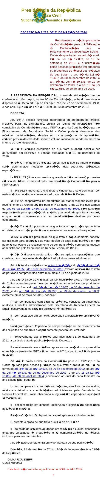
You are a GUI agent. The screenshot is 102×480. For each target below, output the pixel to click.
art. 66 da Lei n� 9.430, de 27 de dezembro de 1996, (44, 208)
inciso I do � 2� (59, 265)
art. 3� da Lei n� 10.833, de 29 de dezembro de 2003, (59, 291)
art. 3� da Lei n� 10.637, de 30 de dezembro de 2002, (50, 368)
